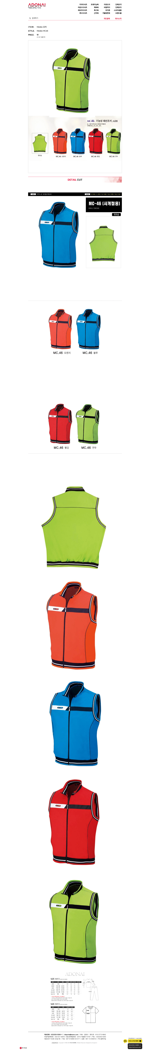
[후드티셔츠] (81, 13)
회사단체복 (42, 1048)
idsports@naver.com (71, 1034)
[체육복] (93, 7)
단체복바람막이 (86, 1046)
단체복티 (51, 1046)
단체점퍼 (94, 1046)
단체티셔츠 (40, 1046)
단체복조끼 (63, 1046)
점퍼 (91, 1046)
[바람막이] (104, 7)
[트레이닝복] (93, 4)
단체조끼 (58, 1046)
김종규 (86, 1034)
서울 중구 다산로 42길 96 (52, 1039)
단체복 (33, 1046)
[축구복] (93, 10)
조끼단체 (52, 1048)
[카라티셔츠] (81, 4)
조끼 (55, 1046)
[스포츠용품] (116, 10)
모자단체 (56, 1048)
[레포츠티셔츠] (81, 10)
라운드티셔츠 (85, 1048)
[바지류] (104, 10)
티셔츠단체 (47, 1048)
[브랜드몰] (116, 13)
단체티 (36, 1046)
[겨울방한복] (104, 13)
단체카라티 (66, 1048)
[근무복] (93, 13)
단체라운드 (90, 1048)
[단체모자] (116, 7)
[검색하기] (39, 18)
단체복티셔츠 (46, 1046)
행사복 (95, 1048)
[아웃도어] (104, 4)
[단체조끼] (116, 4)
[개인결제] (104, 18)
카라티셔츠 (61, 1048)
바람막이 (74, 1046)
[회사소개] (116, 18)
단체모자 (70, 1046)
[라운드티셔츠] (81, 7)
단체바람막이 (79, 1046)
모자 (67, 1046)
